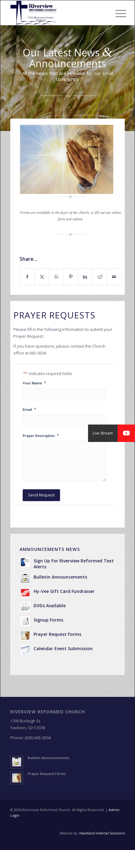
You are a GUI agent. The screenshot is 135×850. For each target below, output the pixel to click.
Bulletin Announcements (60, 577)
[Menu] (116, 13)
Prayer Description (41, 436)
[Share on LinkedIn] (85, 277)
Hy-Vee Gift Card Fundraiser (64, 591)
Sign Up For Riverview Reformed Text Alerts (74, 564)
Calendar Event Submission (63, 648)
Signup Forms (48, 620)
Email (29, 409)
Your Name (34, 383)
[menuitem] (116, 13)
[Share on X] (42, 277)
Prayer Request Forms (57, 634)
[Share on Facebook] (27, 277)
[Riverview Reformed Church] (56, 12)
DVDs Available (50, 605)
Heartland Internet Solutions (102, 833)
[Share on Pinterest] (71, 277)
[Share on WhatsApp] (56, 277)
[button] (126, 433)
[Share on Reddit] (100, 277)
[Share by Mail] (114, 277)
